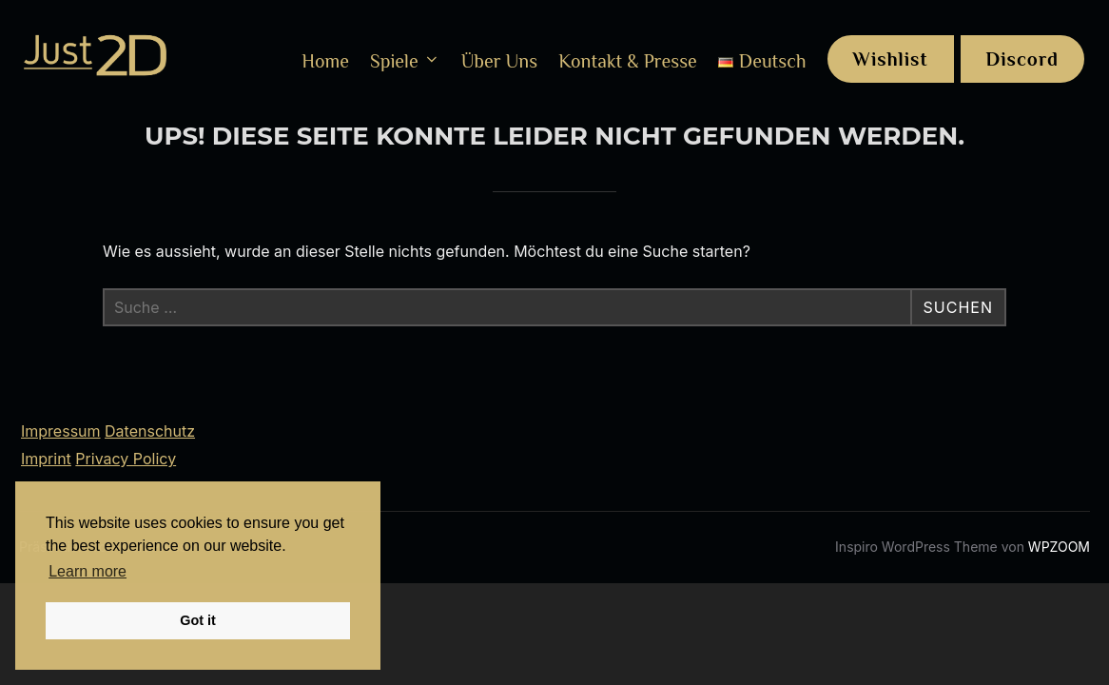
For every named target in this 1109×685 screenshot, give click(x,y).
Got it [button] (198, 620)
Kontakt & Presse (627, 60)
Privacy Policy (125, 458)
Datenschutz (150, 430)
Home (325, 60)
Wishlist (890, 59)
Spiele (405, 60)
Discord (1023, 59)
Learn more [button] (87, 571)
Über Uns (499, 60)
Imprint (46, 458)
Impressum (61, 430)
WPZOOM (1059, 546)
